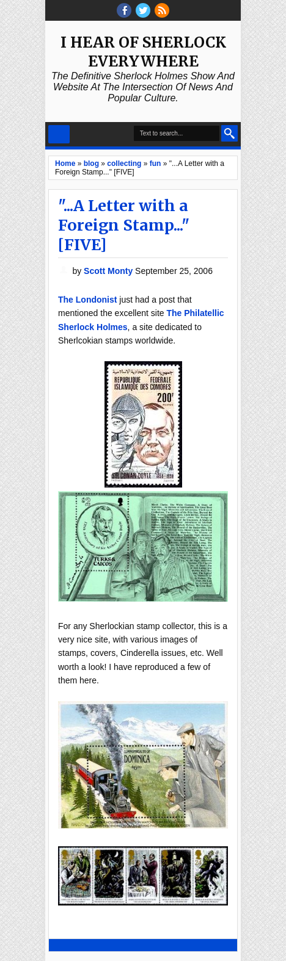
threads (143, 10)
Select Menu (59, 134)
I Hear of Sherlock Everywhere (143, 52)
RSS (162, 10)
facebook (124, 10)
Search (229, 133)
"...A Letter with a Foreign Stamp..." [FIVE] (123, 225)
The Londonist (87, 299)
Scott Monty (109, 271)
